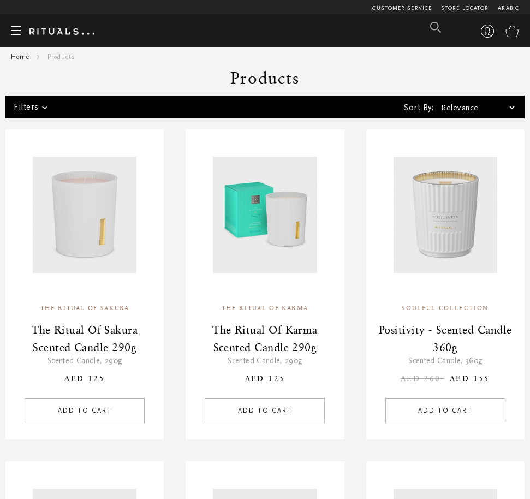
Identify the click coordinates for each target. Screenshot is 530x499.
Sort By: (418, 107)
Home (20, 57)
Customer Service (402, 8)
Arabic (508, 8)
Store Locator (465, 8)
